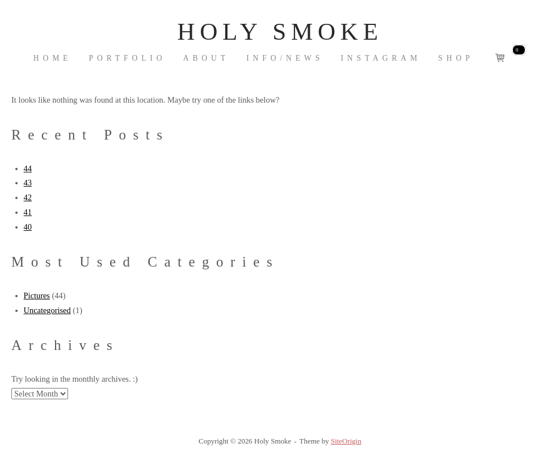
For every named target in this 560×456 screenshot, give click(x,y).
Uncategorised (47, 310)
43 (28, 182)
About (206, 58)
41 (28, 212)
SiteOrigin (346, 441)
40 (28, 226)
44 (28, 168)
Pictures (37, 295)
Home (52, 58)
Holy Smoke (279, 31)
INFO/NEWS (284, 58)
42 (28, 197)
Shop (455, 58)
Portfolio (127, 58)
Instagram (380, 58)
